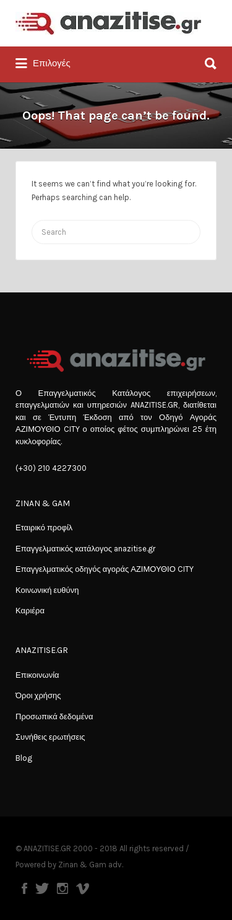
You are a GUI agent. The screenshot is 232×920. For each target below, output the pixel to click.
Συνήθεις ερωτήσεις (50, 737)
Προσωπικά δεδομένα (54, 716)
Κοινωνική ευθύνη (47, 590)
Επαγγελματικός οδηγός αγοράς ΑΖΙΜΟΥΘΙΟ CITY (104, 569)
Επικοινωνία (37, 675)
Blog (23, 758)
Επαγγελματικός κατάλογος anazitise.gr (85, 548)
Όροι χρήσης (38, 695)
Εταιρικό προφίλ (43, 527)
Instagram (62, 888)
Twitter (42, 888)
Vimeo (82, 888)
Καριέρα (30, 610)
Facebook (24, 888)
